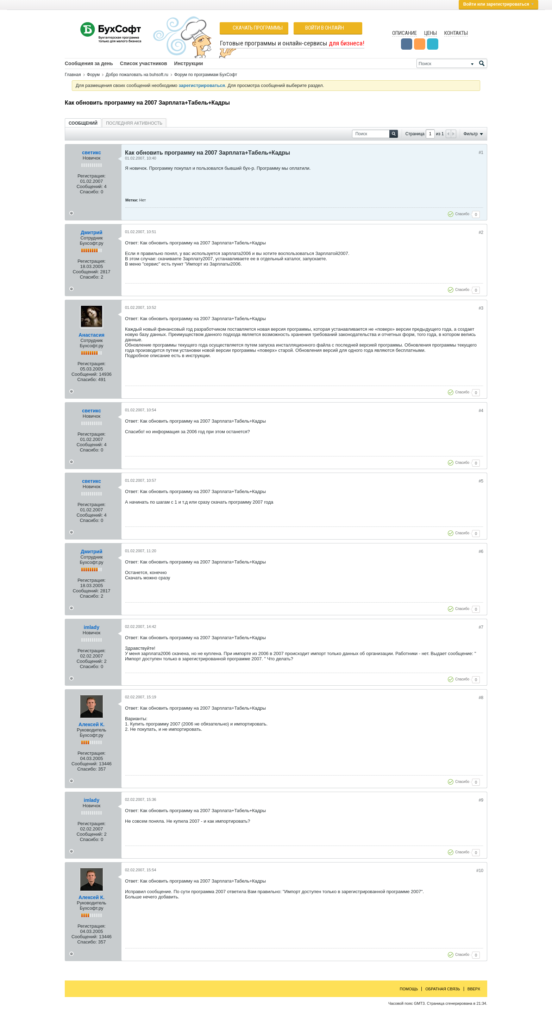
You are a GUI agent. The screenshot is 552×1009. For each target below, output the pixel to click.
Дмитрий (91, 232)
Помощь (409, 989)
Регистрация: (91, 176)
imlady (91, 627)
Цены (430, 33)
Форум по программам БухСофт (205, 74)
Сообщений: (89, 186)
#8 (481, 697)
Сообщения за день (89, 63)
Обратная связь (442, 989)
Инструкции (188, 63)
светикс (91, 152)
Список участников (143, 63)
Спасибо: (90, 191)
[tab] (83, 123)
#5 (481, 481)
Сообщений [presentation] (83, 123)
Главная (73, 74)
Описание (404, 33)
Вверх (474, 989)
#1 (481, 152)
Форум (93, 74)
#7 (481, 627)
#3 (481, 308)
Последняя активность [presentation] (134, 123)
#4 (481, 410)
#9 (481, 800)
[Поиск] (451, 63)
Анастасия (91, 335)
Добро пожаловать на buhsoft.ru (137, 74)
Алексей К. (92, 724)
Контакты (456, 33)
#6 (481, 551)
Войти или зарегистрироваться (498, 4)
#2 (481, 232)
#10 (479, 870)
